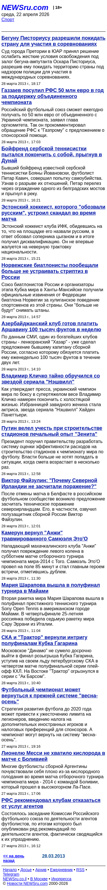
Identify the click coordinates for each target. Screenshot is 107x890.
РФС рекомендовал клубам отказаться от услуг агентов (50, 803)
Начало (10, 869)
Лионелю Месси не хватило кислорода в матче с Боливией (53, 756)
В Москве (39, 879)
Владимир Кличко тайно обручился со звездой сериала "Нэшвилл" (50, 379)
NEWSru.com (25, 7)
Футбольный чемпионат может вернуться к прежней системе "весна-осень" (49, 696)
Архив (41, 869)
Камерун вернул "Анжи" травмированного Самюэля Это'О (44, 536)
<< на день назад (13, 858)
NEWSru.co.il (15, 879)
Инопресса (61, 879)
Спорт (7, 19)
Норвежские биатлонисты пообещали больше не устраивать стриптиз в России (49, 271)
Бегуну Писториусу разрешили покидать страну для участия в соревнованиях (53, 41)
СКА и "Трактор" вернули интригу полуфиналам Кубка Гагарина (44, 640)
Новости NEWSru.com (27, 883)
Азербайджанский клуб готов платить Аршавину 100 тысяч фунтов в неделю (51, 326)
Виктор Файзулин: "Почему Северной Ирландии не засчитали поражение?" (49, 483)
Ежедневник (61, 869)
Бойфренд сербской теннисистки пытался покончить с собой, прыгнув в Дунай (51, 154)
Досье (26, 869)
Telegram (11, 874)
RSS (80, 869)
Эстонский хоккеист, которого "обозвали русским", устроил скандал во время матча (53, 213)
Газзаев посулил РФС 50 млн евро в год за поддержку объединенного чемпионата (52, 96)
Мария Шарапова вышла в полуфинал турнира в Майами (50, 588)
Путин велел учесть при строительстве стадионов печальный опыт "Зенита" (51, 431)
